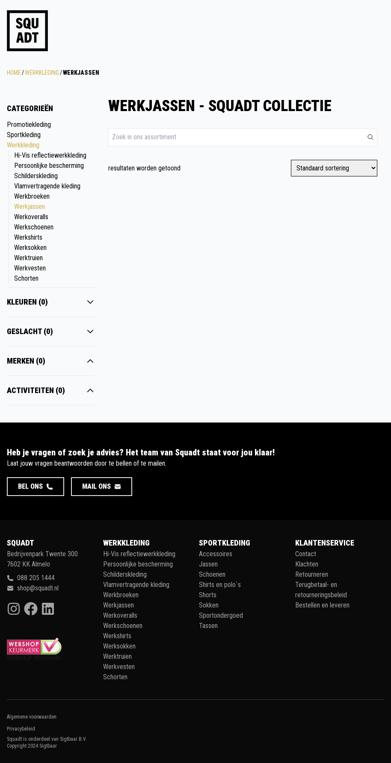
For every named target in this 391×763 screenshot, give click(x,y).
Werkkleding (42, 72)
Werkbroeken (32, 196)
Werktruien (28, 258)
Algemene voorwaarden (31, 717)
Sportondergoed (221, 615)
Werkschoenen (33, 227)
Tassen (208, 626)
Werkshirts (28, 237)
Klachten (306, 564)
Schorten (26, 278)
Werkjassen (29, 206)
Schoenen (212, 574)
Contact (305, 554)
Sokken (209, 605)
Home (14, 72)
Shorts (207, 595)
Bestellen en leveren (322, 605)
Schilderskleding (36, 176)
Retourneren (311, 574)
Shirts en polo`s (220, 585)
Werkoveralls (31, 217)
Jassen (208, 564)
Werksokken (30, 248)
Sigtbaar (48, 746)
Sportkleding (24, 135)
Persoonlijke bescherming (49, 165)
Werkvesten (30, 268)
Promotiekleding (29, 124)
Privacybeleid (21, 729)
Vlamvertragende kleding (47, 186)
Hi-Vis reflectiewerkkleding (50, 155)
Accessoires (215, 554)
